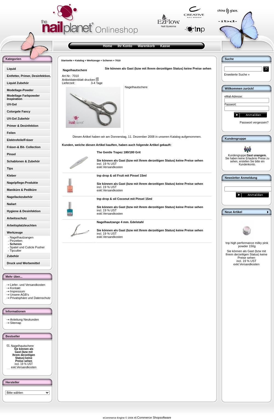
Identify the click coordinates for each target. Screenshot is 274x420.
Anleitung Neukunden (24, 319)
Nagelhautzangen (21, 237)
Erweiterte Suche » (237, 74)
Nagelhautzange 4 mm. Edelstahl (120, 222)
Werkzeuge (93, 60)
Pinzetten (16, 240)
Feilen (11, 132)
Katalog (79, 60)
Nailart (11, 204)
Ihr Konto (125, 46)
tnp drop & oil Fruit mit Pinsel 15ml (122, 175)
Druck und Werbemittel (23, 263)
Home (107, 46)
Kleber (11, 175)
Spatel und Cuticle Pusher (27, 247)
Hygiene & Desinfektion (24, 211)
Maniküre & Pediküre (22, 189)
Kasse (165, 46)
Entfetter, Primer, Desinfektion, (29, 75)
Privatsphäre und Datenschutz (30, 298)
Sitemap (15, 322)
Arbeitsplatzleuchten (21, 225)
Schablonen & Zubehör (23, 161)
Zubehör (13, 256)
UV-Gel (12, 104)
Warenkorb (146, 46)
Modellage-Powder (20, 90)
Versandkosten (26, 367)
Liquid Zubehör (18, 83)
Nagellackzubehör (20, 197)
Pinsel (11, 154)
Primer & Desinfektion (22, 125)
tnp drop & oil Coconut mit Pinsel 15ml (124, 198)
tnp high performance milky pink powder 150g (247, 244)
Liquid (11, 68)
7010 (118, 60)
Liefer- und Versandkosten (27, 284)
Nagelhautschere (22, 345)
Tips (10, 168)
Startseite (66, 60)
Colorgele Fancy (18, 111)
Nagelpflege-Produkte (22, 182)
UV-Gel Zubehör (18, 118)
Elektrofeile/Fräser (20, 140)
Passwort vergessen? (254, 122)
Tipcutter (15, 250)
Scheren (107, 60)
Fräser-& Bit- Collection (24, 147)
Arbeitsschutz (17, 218)
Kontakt (15, 288)
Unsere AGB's (19, 294)
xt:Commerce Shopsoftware (152, 417)
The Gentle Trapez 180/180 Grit (119, 152)
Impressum (17, 291)
